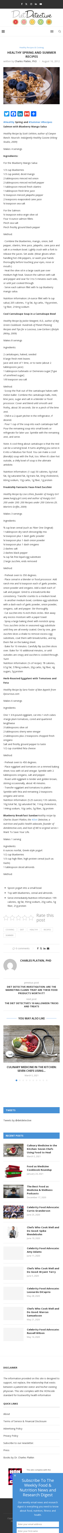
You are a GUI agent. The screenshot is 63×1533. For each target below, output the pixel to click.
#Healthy (8, 122)
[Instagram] (31, 3)
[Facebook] (21, 3)
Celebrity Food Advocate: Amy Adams (43, 1250)
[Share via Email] (48, 948)
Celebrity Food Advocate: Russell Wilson (43, 1331)
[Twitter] (26, 3)
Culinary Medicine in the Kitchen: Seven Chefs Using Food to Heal (42, 1149)
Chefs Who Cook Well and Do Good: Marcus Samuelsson (43, 1312)
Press (6, 1450)
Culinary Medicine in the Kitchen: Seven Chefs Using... (31, 1069)
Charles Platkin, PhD (26, 61)
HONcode (49, 1391)
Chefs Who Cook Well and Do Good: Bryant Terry (43, 1270)
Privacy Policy (10, 1435)
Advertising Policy (12, 1428)
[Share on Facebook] (37, 948)
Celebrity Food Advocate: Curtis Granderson (43, 1208)
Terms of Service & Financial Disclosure (25, 1421)
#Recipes (46, 122)
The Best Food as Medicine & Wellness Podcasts (40, 1190)
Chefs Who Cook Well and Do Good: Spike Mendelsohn (43, 1231)
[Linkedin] (36, 3)
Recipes (47, 929)
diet (22, 929)
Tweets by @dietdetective (17, 1120)
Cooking (10, 929)
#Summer (34, 122)
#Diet (34, 819)
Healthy (34, 929)
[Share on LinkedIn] (45, 948)
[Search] (59, 31)
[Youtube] (41, 3)
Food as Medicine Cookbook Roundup (39, 1168)
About (6, 1414)
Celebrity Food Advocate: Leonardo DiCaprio (43, 1290)
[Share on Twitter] (41, 948)
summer (9, 935)
